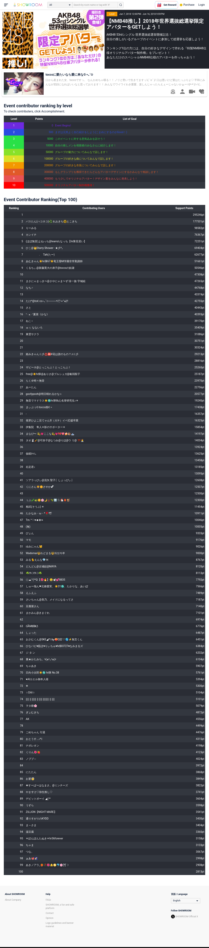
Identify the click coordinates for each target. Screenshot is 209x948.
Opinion (50, 918)
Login (201, 4)
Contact (50, 913)
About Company (13, 900)
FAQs (48, 900)
